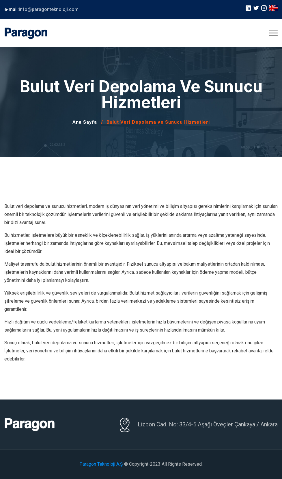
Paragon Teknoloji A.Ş (101, 464)
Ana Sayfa (84, 122)
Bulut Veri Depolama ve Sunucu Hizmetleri (158, 122)
